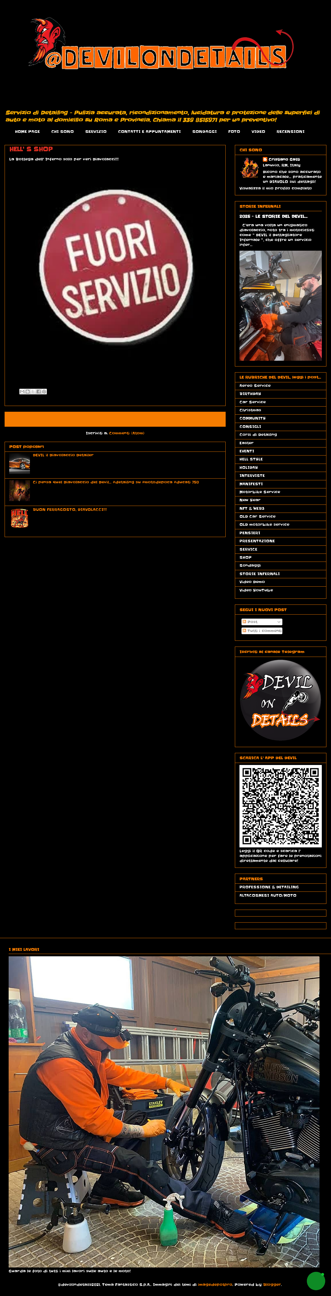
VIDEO (258, 131)
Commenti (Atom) (126, 433)
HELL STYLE (251, 459)
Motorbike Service (259, 492)
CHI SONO (62, 131)
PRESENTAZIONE (257, 541)
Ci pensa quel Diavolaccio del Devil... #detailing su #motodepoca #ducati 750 (116, 482)
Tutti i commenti (262, 630)
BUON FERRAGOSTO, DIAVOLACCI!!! (70, 509)
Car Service (252, 402)
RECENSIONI (291, 131)
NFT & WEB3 (252, 508)
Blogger (272, 1284)
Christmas (250, 410)
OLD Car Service (257, 516)
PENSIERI (249, 532)
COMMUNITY (252, 418)
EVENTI (246, 451)
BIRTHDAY (250, 393)
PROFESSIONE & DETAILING (269, 887)
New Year (249, 500)
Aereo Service (255, 385)
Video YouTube (256, 590)
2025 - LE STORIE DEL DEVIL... (273, 216)
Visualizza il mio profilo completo (275, 188)
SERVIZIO (95, 131)
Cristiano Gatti (284, 159)
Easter (246, 443)
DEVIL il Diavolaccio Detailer (63, 455)
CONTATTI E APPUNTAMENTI (149, 131)
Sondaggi (250, 565)
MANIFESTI (251, 483)
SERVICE (248, 549)
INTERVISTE (252, 475)
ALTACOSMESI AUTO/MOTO (267, 895)
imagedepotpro (215, 1284)
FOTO (234, 131)
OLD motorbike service (264, 524)
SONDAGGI (204, 131)
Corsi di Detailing (258, 434)
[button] (316, 1281)
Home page (115, 419)
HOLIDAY (248, 467)
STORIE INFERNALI (259, 573)
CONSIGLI (250, 426)
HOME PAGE (27, 131)
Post (250, 621)
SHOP (245, 557)
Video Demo (252, 581)
